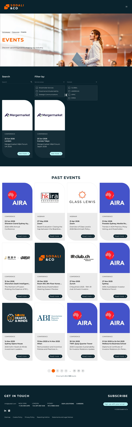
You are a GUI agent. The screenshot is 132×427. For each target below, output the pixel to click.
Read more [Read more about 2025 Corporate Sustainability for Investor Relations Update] (88, 356)
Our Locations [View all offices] (68, 403)
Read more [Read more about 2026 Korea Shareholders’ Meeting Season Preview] (56, 296)
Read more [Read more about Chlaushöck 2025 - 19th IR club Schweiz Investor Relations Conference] (88, 296)
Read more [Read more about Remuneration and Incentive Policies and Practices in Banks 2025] (56, 356)
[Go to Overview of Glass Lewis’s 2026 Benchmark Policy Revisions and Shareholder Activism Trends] (82, 228)
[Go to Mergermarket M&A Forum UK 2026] (17, 145)
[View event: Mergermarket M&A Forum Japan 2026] (50, 115)
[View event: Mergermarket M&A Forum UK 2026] (17, 115)
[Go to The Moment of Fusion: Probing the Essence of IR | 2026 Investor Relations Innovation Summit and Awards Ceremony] (17, 288)
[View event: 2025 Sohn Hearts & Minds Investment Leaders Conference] (17, 318)
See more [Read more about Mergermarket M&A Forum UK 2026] (24, 153)
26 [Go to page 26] (79, 371)
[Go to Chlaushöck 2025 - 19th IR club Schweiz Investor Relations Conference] (82, 288)
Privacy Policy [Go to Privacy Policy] (29, 417)
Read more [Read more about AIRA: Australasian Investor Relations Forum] (121, 296)
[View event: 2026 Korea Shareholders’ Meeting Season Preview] (50, 258)
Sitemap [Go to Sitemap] (7, 417)
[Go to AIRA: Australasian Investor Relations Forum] (114, 288)
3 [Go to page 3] (61, 371)
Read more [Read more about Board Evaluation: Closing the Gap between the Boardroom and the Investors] (56, 236)
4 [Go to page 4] (66, 371)
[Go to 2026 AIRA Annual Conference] (17, 228)
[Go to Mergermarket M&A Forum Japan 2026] (50, 145)
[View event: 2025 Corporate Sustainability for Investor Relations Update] (82, 318)
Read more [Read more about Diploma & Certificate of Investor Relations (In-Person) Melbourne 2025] (121, 356)
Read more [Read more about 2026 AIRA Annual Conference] (23, 236)
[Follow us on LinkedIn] (5, 411)
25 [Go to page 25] (74, 371)
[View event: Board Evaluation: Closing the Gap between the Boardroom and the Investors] (50, 198)
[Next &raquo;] (83, 371)
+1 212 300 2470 (24, 406)
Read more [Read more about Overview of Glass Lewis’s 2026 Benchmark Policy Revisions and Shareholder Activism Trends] (88, 236)
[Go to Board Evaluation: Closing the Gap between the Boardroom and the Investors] (49, 228)
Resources (15, 32)
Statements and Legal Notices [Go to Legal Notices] (62, 417)
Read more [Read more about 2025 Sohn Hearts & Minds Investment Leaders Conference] (23, 356)
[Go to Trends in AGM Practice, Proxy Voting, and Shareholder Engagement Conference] (114, 228)
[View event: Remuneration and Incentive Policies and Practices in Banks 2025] (50, 318)
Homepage (6, 32)
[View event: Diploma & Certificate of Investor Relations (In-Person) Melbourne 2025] (115, 318)
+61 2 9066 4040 (53, 406)
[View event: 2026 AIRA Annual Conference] (17, 198)
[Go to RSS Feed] (9, 411)
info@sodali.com (10, 403)
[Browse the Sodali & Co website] (14, 6)
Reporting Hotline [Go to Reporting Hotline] (43, 417)
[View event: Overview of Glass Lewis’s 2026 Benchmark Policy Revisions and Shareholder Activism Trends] (82, 198)
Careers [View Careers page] (79, 403)
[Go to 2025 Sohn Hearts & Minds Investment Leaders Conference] (17, 348)
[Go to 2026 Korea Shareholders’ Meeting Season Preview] (49, 288)
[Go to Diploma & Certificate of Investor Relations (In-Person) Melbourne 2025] (114, 348)
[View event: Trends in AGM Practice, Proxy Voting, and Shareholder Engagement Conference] (115, 198)
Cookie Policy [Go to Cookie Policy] (17, 417)
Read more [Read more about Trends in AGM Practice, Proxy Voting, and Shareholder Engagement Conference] (121, 236)
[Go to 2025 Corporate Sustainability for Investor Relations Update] (82, 348)
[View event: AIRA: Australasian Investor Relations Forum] (115, 258)
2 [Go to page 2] (57, 371)
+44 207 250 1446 (38, 406)
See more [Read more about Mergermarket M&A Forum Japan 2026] (56, 153)
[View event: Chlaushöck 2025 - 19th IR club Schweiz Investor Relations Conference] (82, 258)
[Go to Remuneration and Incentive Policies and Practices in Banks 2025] (49, 348)
